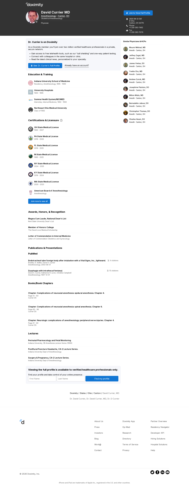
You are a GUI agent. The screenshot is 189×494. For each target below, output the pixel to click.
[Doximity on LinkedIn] (162, 472)
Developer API (157, 433)
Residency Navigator (160, 427)
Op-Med (126, 427)
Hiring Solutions (158, 439)
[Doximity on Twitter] (152, 472)
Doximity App (128, 421)
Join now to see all (39, 201)
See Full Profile (45, 65)
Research (126, 433)
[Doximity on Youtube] (167, 472)
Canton (63, 16)
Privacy (125, 450)
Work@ (97, 445)
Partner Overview (159, 421)
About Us (98, 421)
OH (69, 16)
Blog (96, 439)
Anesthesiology (50, 16)
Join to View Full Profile (138, 13)
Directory (126, 439)
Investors (98, 433)
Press (97, 427)
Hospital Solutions (159, 445)
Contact (97, 450)
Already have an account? (77, 65)
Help (153, 450)
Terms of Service (130, 445)
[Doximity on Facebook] (157, 472)
